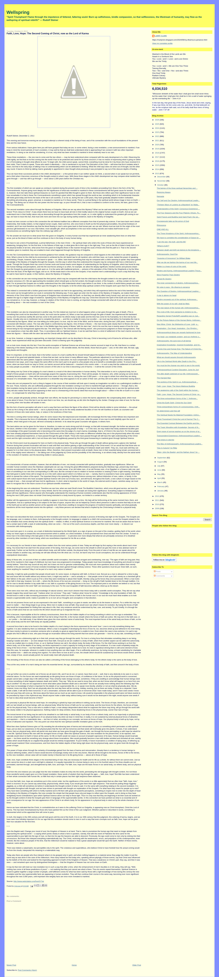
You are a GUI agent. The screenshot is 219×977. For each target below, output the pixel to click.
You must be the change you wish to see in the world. (178, 365)
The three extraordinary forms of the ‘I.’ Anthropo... (177, 398)
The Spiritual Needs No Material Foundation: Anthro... (178, 415)
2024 (157, 128)
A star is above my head (166, 295)
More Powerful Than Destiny (168, 275)
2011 (157, 500)
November (161, 181)
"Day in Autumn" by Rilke (167, 448)
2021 (157, 140)
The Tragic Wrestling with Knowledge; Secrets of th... (178, 427)
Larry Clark (161, 36)
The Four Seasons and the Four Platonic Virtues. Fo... (179, 213)
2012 (157, 496)
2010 (157, 504)
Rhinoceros (161, 225)
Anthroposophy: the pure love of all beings (174, 341)
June (159, 470)
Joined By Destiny (164, 279)
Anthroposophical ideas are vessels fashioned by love (178, 332)
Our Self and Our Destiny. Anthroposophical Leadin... (178, 200)
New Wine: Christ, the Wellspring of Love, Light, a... (178, 324)
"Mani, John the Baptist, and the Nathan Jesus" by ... (178, 452)
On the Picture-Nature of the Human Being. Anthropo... (179, 320)
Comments (159, 576)
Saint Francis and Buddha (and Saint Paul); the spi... (178, 217)
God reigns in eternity (165, 440)
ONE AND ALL (163, 229)
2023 (157, 132)
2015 (157, 165)
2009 (157, 508)
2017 (157, 157)
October (160, 185)
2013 (157, 173)
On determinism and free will (168, 411)
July (159, 466)
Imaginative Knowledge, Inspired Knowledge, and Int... (179, 345)
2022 (157, 136)
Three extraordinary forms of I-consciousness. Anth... (178, 407)
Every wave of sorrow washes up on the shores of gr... (179, 431)
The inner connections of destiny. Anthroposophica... (178, 283)
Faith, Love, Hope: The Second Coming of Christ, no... (179, 394)
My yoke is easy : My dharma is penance (173, 287)
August (160, 462)
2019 (157, 149)
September (162, 458)
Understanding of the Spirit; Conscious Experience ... (178, 209)
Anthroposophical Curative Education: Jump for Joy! (178, 370)
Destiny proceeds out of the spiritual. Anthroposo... (177, 299)
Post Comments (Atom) (27, 970)
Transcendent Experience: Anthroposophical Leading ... (179, 436)
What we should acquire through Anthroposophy (176, 357)
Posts (157, 571)
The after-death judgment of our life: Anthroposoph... (178, 374)
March (160, 482)
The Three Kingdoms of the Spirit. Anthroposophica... (178, 233)
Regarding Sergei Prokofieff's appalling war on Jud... (178, 316)
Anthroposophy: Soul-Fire (167, 254)
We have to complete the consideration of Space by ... (179, 238)
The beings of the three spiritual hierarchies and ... (177, 188)
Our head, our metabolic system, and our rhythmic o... (179, 337)
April (159, 478)
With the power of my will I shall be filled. (173, 304)
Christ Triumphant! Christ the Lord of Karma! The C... (178, 419)
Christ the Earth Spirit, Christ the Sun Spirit (174, 403)
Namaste (160, 196)
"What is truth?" (163, 246)
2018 (157, 153)
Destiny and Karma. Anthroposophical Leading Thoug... (179, 271)
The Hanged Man (164, 378)
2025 (157, 124)
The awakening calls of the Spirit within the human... (178, 390)
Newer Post (11, 965)
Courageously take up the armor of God (173, 221)
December (161, 177)
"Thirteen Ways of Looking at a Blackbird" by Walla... (178, 205)
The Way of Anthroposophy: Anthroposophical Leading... (180, 444)
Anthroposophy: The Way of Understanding (174, 353)
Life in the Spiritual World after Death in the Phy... (177, 361)
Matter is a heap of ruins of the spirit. (171, 266)
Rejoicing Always (164, 192)
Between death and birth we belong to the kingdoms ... (179, 250)
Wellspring (17, 12)
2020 (157, 145)
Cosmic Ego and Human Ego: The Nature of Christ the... (180, 349)
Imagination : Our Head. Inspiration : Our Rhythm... (177, 328)
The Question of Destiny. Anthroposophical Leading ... (179, 291)
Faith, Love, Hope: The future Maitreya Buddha (176, 386)
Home (74, 965)
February (161, 486)
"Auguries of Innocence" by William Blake (173, 258)
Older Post (136, 965)
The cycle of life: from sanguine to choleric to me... (177, 312)
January (160, 491)
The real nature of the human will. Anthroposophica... (178, 308)
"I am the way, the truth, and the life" (171, 242)
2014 (157, 169)
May (159, 474)
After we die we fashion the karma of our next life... (177, 262)
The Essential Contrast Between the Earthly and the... (178, 423)
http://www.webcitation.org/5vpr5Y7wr (28, 881)
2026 (157, 120)
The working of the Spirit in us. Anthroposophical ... (177, 382)
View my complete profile (162, 43)
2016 (157, 161)
